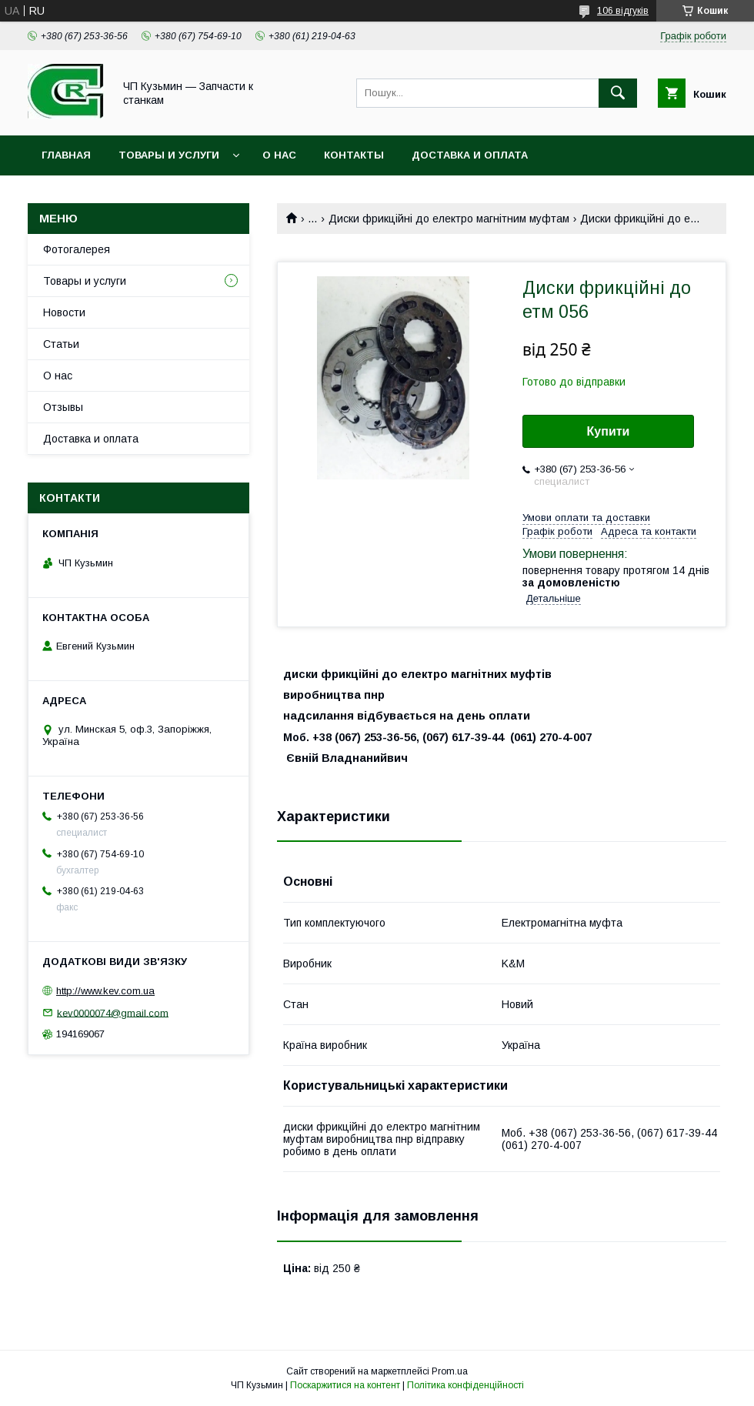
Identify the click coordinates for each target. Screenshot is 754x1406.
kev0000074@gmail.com (112, 1012)
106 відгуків (623, 10)
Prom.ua (450, 1371)
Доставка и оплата (470, 155)
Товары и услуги (168, 155)
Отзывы (63, 407)
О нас (279, 155)
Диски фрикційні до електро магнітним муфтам (449, 218)
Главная (66, 155)
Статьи (61, 344)
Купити (608, 431)
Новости (64, 312)
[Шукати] (618, 93)
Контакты (354, 155)
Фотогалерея (76, 249)
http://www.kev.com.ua (105, 991)
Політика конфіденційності (465, 1385)
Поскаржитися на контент (345, 1385)
